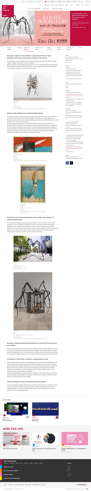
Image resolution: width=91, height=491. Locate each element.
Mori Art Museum (48, 1)
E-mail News (69, 473)
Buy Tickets (23, 1)
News (57, 5)
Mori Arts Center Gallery (63, 1)
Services (69, 468)
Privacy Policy (28, 484)
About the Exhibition (9, 48)
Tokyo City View (55, 1)
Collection (78, 5)
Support (66, 5)
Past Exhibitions (46, 8)
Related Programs (59, 48)
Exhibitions (41, 5)
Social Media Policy (37, 484)
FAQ (68, 471)
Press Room (10, 484)
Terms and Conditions (19, 484)
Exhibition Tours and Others (57, 8)
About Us (71, 5)
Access (67, 87)
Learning (52, 5)
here (75, 140)
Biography (19, 47)
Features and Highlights (27, 48)
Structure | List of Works (39, 48)
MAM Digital (47, 5)
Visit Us (82, 5)
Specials (68, 469)
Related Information (49, 48)
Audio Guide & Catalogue (70, 48)
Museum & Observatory (39, 1)
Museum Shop (71, 1)
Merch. (80, 47)
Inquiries (68, 475)
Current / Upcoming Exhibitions (34, 8)
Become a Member (30, 1)
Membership (61, 5)
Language (87, 5)
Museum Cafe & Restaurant (79, 1)
